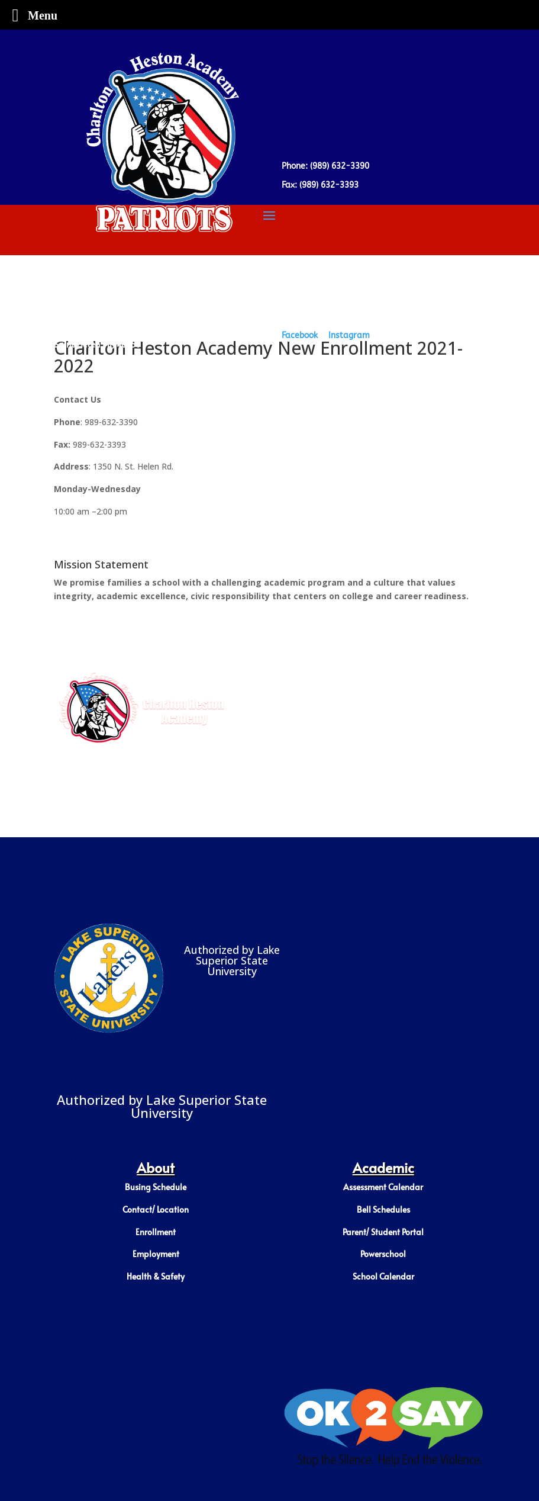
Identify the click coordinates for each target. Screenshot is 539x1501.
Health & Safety (156, 1276)
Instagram (349, 335)
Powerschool (383, 1253)
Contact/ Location (155, 1209)
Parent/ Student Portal (383, 1232)
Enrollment (155, 1232)
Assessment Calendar (383, 1187)
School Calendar (383, 1276)
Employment (156, 1253)
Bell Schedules (383, 1209)
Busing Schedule (155, 1187)
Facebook (300, 335)
